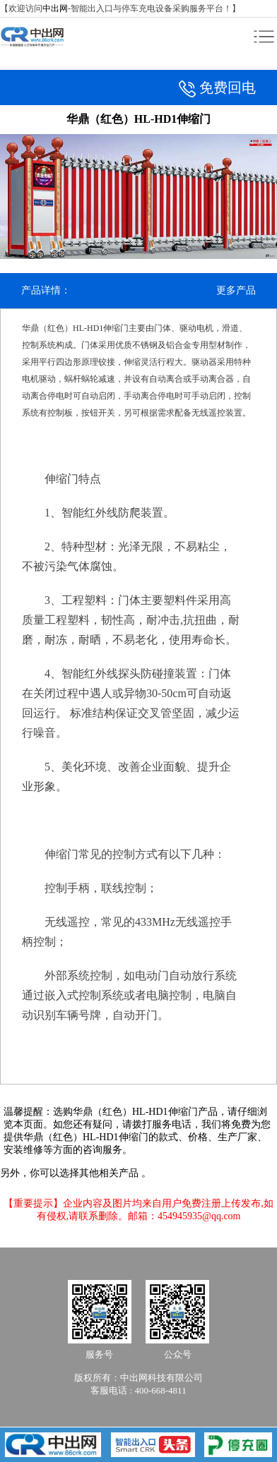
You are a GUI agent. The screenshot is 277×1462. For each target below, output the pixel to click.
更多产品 (236, 290)
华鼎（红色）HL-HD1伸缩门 (135, 1111)
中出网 (55, 8)
